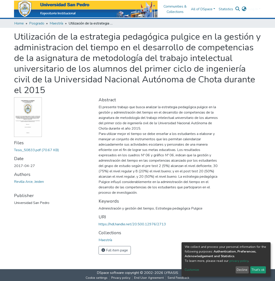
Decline (242, 270)
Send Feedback (178, 278)
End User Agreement (149, 278)
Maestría (56, 23)
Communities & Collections (175, 9)
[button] (244, 9)
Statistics (226, 9)
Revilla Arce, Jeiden (29, 181)
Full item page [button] (114, 250)
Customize (192, 270)
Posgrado (36, 23)
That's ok (258, 270)
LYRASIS (171, 272)
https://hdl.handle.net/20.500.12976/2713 (132, 224)
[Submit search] (238, 9)
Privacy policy (120, 278)
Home (19, 23)
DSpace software (110, 272)
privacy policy (238, 261)
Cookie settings (96, 278)
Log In (253, 9)
